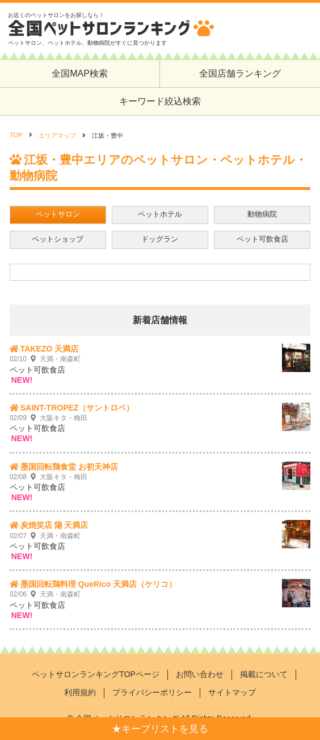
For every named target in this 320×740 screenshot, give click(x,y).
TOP (16, 135)
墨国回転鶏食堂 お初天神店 (69, 466)
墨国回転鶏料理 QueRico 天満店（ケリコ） (98, 584)
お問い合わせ (200, 674)
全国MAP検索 (80, 73)
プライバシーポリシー (152, 692)
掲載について (264, 674)
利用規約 (80, 692)
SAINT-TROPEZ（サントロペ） (77, 407)
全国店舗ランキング (240, 73)
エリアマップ (57, 135)
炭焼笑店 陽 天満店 (54, 525)
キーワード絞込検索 (160, 101)
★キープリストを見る (160, 729)
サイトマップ (232, 692)
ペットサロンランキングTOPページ (95, 674)
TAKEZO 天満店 (49, 348)
